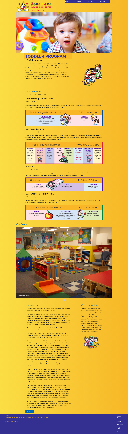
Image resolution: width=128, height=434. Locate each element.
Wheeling (119, 432)
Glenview (119, 421)
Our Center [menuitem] (91, 1)
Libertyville (120, 424)
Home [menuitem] (67, 1)
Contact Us (30, 411)
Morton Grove (119, 428)
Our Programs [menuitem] (78, 1)
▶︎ (110, 262)
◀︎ (19, 262)
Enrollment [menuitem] (102, 1)
